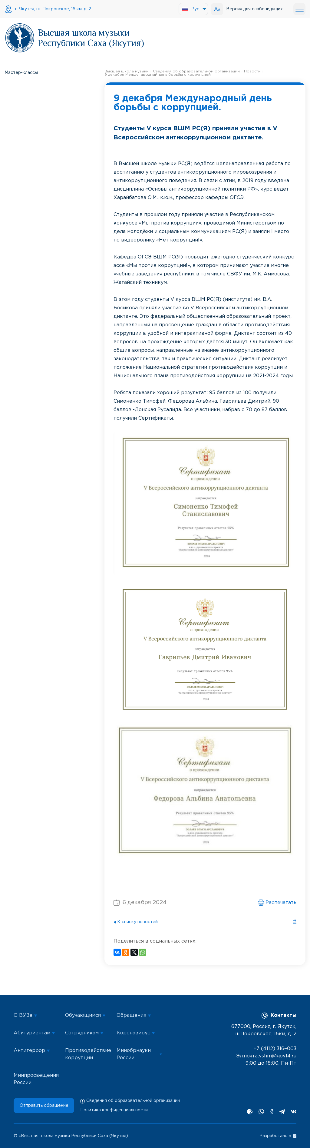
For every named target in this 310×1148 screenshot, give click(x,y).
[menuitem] (193, 9)
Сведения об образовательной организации (196, 71)
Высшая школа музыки (126, 71)
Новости (252, 71)
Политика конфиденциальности (114, 1110)
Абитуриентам (34, 1033)
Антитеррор (32, 1050)
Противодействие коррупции (87, 1054)
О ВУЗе (25, 1015)
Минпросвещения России (36, 1079)
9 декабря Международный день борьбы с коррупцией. (158, 74)
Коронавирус (136, 1033)
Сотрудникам (84, 1033)
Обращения (134, 1015)
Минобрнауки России (139, 1054)
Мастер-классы (21, 73)
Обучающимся (85, 1015)
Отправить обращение (44, 1105)
